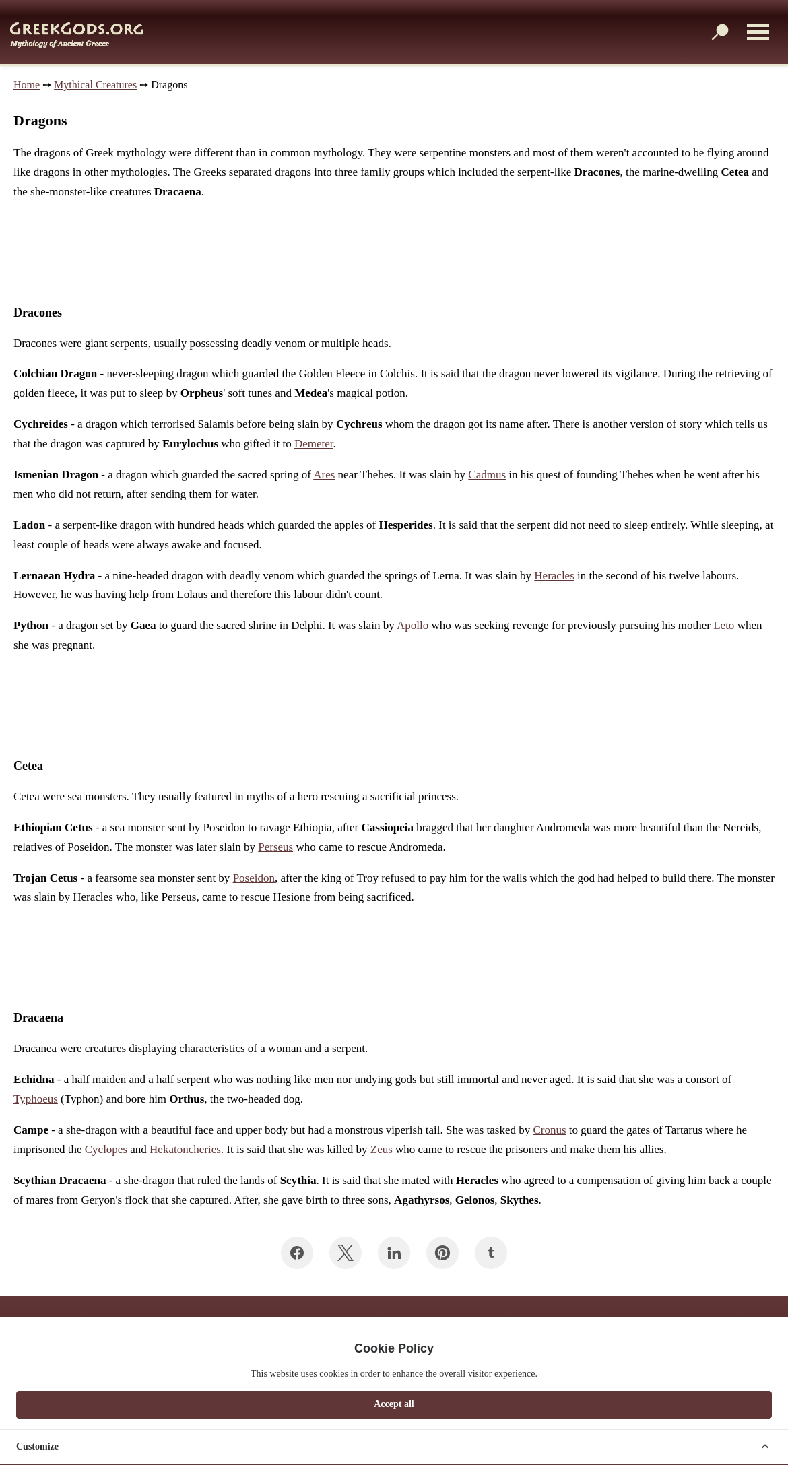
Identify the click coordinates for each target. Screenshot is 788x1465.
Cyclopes (106, 1149)
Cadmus (487, 474)
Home (26, 84)
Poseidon (254, 878)
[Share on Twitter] (345, 1253)
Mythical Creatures (95, 84)
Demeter (313, 443)
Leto (723, 625)
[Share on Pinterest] (442, 1253)
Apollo (412, 625)
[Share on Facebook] (297, 1253)
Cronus (549, 1130)
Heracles (554, 575)
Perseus (275, 847)
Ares (324, 474)
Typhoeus (35, 1099)
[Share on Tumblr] (491, 1253)
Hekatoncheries (185, 1149)
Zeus (381, 1149)
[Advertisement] (245, 252)
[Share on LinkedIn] (394, 1253)
